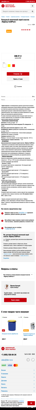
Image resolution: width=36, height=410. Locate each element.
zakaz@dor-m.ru (5, 1)
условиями (21, 401)
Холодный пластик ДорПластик (10, 334)
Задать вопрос (15, 300)
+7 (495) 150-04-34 (30, 1)
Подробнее (6, 258)
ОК (31, 403)
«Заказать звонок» (7, 254)
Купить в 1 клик (17, 79)
